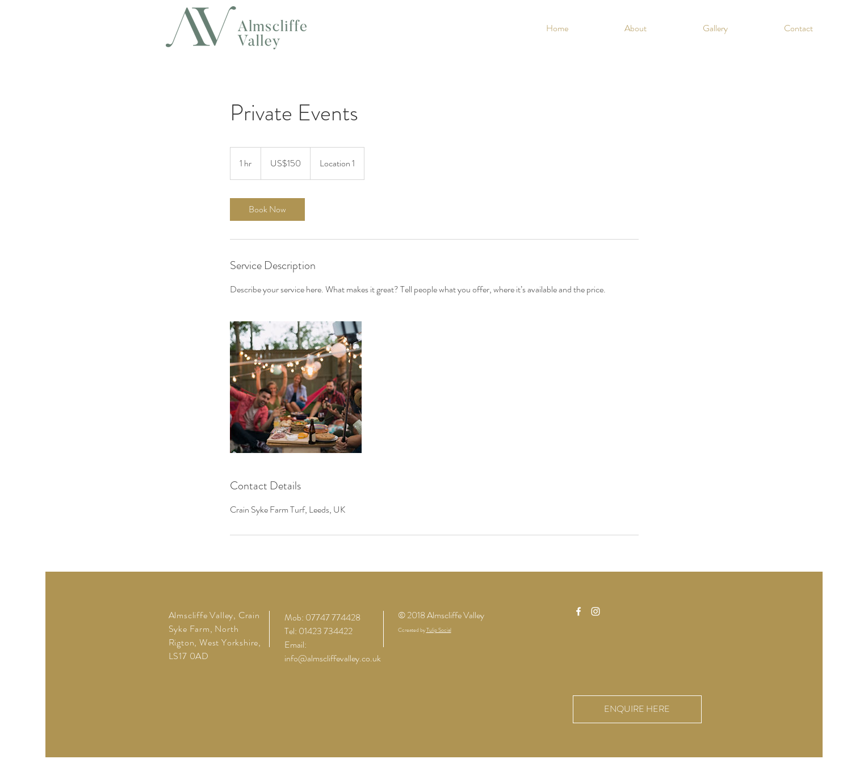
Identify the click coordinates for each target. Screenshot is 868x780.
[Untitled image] (296, 387)
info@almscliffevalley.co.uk (332, 658)
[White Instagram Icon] (595, 611)
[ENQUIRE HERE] (637, 709)
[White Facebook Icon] (578, 611)
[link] (267, 209)
